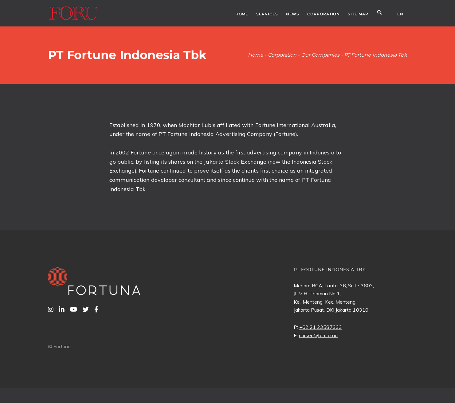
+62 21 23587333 (320, 327)
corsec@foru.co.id (318, 335)
